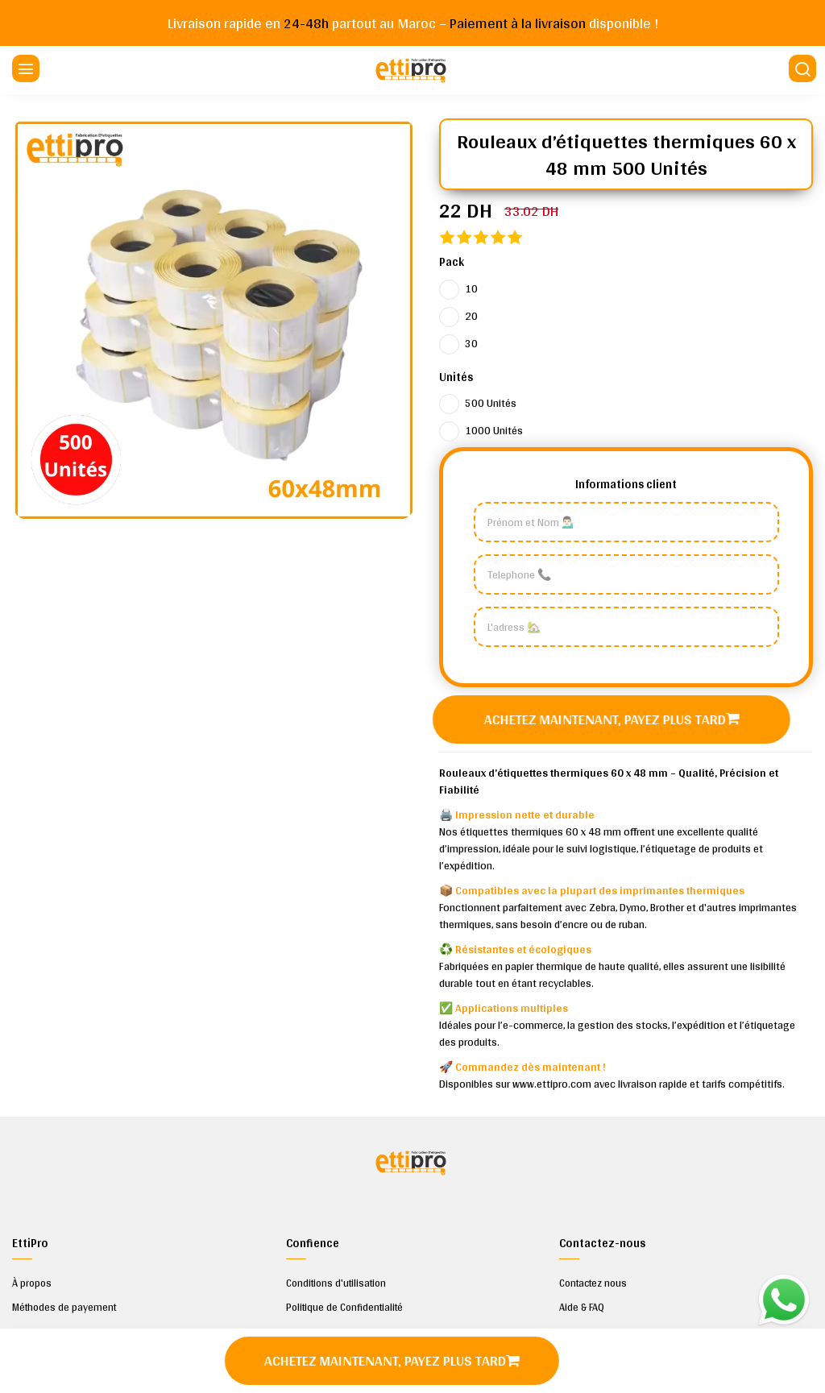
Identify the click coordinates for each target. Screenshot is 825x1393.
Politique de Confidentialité (344, 1308)
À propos (32, 1283)
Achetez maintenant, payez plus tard (613, 719)
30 (471, 343)
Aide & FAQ (581, 1308)
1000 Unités (494, 430)
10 (471, 288)
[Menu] (24, 70)
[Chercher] (801, 70)
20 (471, 316)
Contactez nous (593, 1283)
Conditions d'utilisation (336, 1283)
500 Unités (490, 403)
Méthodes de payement (64, 1308)
